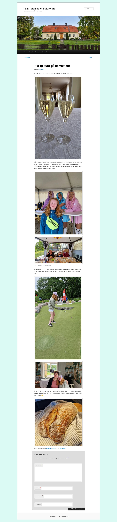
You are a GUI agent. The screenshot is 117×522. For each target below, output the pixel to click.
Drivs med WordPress (63, 516)
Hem (25, 51)
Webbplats (38, 504)
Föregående (27, 57)
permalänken (63, 448)
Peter (53, 448)
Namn (38, 488)
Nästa (91, 57)
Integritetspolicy (53, 516)
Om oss (48, 51)
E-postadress (39, 496)
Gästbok (31, 51)
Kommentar (39, 465)
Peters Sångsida (39, 51)
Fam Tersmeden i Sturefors (39, 8)
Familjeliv (48, 448)
